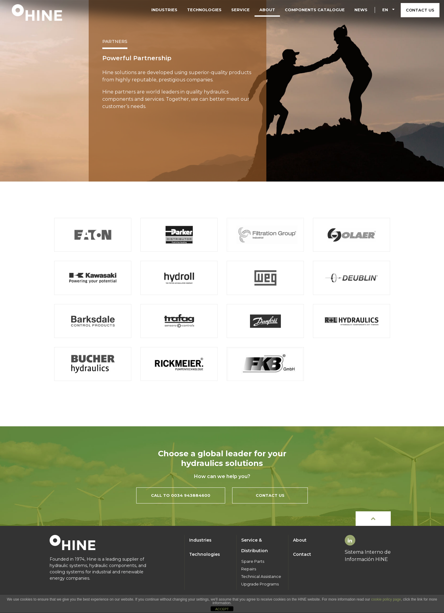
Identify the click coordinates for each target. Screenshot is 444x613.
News (360, 10)
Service (240, 10)
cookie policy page (386, 599)
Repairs (248, 569)
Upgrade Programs (260, 584)
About (267, 10)
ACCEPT (222, 609)
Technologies (204, 10)
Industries (164, 10)
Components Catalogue (315, 10)
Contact (302, 554)
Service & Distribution (254, 545)
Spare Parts (252, 561)
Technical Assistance (261, 576)
